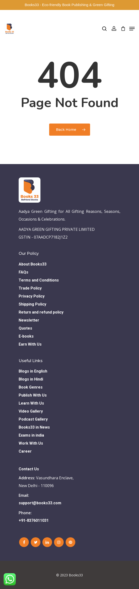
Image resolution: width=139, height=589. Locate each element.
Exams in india (31, 435)
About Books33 (32, 264)
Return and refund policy (41, 312)
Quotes (25, 328)
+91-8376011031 (34, 520)
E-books (26, 336)
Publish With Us (33, 395)
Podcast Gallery (33, 419)
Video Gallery (31, 411)
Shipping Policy (32, 304)
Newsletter (29, 320)
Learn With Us (31, 403)
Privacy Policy (32, 296)
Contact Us (29, 469)
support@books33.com (40, 503)
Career (25, 451)
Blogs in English (33, 371)
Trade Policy (30, 288)
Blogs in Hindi (31, 379)
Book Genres (31, 387)
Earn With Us (30, 344)
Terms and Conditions (39, 280)
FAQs (23, 272)
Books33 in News (34, 427)
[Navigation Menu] (132, 28)
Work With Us (31, 443)
